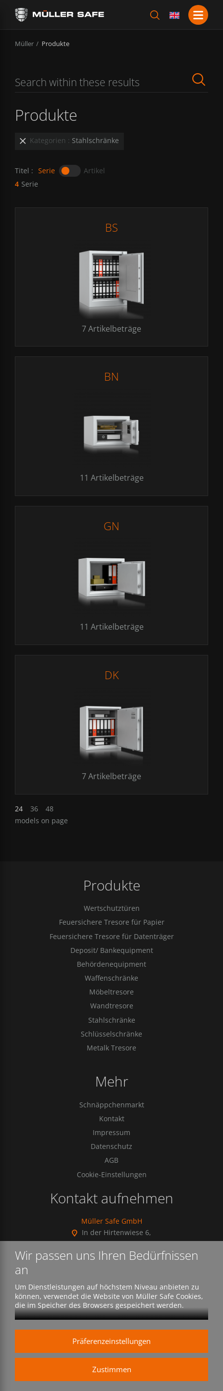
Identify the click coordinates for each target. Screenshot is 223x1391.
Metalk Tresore (111, 1047)
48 (50, 808)
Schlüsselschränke (111, 1034)
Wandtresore (111, 1005)
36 (34, 808)
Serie (46, 170)
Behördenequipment (111, 964)
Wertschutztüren (112, 908)
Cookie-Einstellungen (112, 1174)
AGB (111, 1160)
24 (19, 808)
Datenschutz (111, 1146)
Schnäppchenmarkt (111, 1104)
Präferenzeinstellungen (111, 1341)
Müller (24, 43)
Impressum (111, 1132)
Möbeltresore (111, 992)
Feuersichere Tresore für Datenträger (112, 936)
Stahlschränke (111, 1020)
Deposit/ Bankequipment (111, 950)
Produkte (55, 43)
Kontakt (111, 1118)
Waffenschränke (111, 978)
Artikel (94, 170)
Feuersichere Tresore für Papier (112, 922)
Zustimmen (111, 1369)
